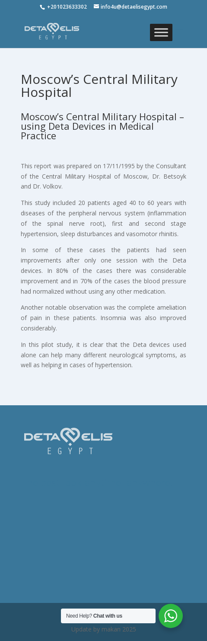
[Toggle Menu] (161, 32)
